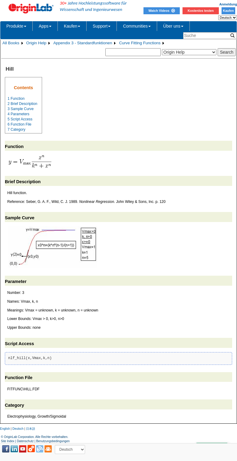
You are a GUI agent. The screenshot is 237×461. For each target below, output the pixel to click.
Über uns (173, 26)
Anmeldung (228, 4)
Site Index (7, 441)
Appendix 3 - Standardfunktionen (82, 43)
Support (101, 26)
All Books (10, 43)
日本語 (30, 428)
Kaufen (228, 10)
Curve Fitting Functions (139, 43)
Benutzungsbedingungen (53, 441)
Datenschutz (25, 441)
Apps (45, 26)
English (5, 428)
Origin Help (36, 43)
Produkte (16, 26)
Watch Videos (161, 10)
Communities (137, 26)
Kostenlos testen (201, 10)
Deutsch (18, 428)
